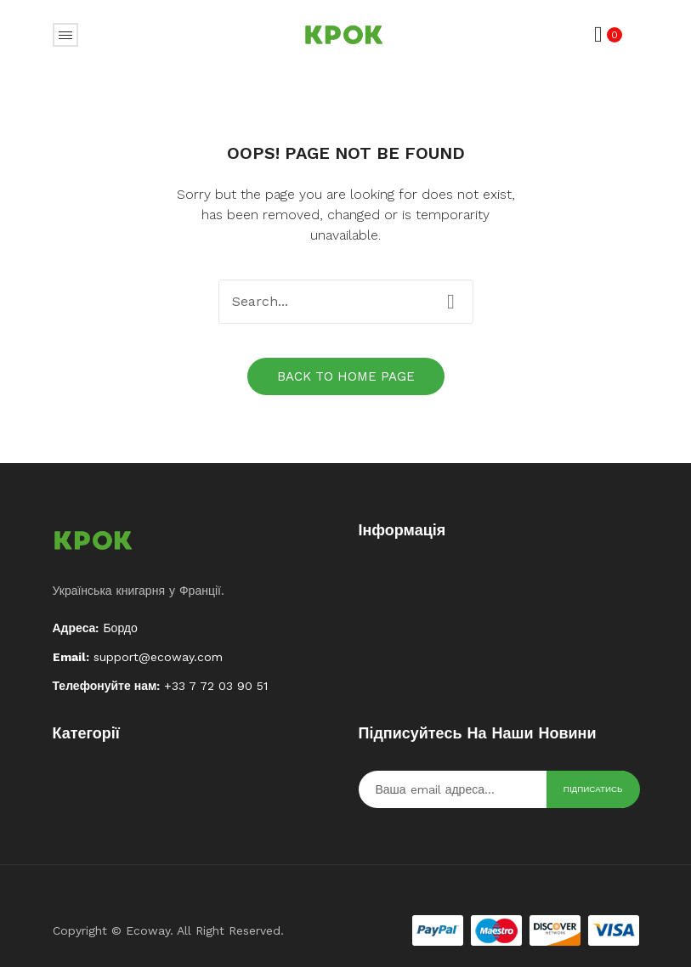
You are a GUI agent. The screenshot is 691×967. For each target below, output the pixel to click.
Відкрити (65, 35)
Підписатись (593, 789)
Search (451, 301)
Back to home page (346, 376)
